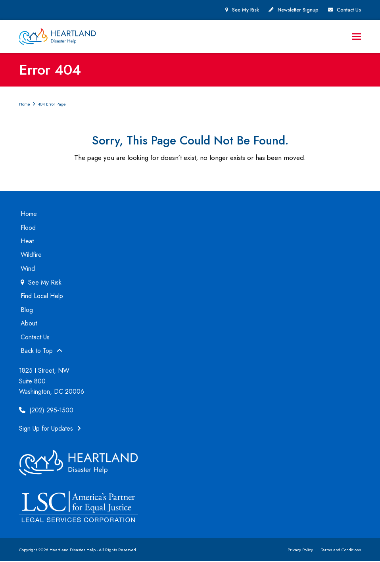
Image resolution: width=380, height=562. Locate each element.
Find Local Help (42, 296)
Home (29, 214)
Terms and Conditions (341, 550)
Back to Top (41, 351)
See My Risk (245, 9)
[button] (356, 36)
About (29, 323)
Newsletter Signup (298, 9)
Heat (27, 241)
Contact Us (349, 9)
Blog (27, 310)
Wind (28, 268)
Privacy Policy (300, 550)
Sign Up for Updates (50, 428)
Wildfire (31, 255)
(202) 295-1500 (46, 410)
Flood (28, 228)
